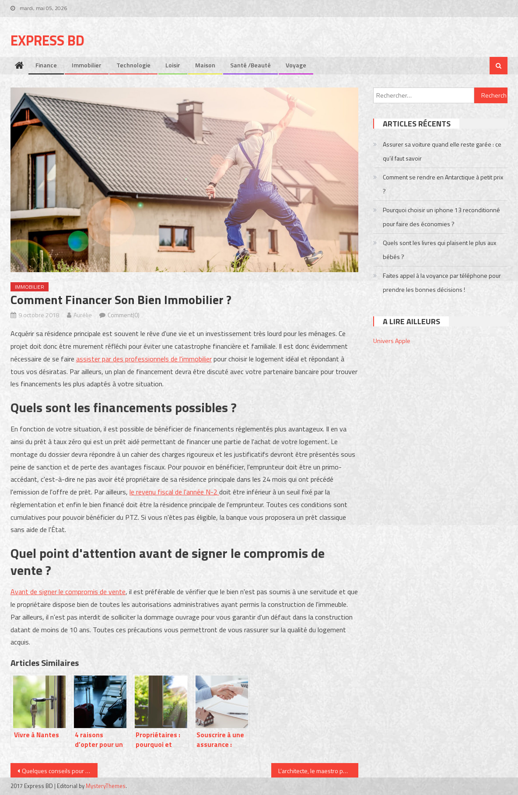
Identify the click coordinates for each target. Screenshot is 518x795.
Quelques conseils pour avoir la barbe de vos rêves (60, 770)
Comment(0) (124, 314)
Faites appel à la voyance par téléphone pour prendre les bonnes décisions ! (442, 282)
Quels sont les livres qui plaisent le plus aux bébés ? (439, 249)
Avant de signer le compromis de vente (68, 591)
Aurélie (83, 314)
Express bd (47, 40)
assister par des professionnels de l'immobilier (144, 359)
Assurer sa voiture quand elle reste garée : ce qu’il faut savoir (442, 151)
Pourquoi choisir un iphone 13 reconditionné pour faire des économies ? (441, 216)
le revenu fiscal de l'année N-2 (174, 492)
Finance (46, 65)
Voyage (296, 65)
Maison (205, 65)
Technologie (133, 65)
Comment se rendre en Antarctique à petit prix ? (443, 184)
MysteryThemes (106, 785)
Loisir (172, 65)
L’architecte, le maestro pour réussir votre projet (318, 770)
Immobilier (87, 65)
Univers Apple (391, 340)
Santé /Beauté (250, 65)
